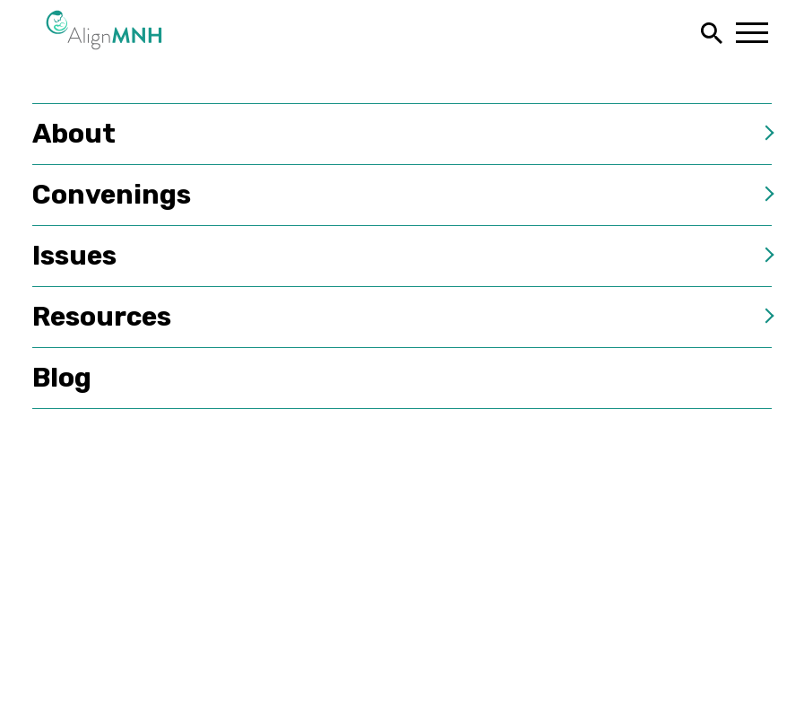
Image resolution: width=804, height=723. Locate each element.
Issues (74, 256)
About (74, 134)
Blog (61, 378)
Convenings (111, 195)
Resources (101, 317)
